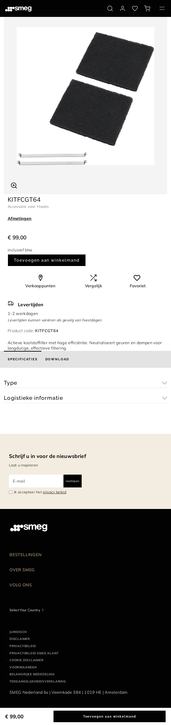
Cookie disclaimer (26, 660)
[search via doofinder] (110, 8)
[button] (14, 184)
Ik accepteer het (40, 492)
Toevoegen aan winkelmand (46, 260)
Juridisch (18, 632)
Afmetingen (19, 218)
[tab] (22, 359)
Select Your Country (24, 610)
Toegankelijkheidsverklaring (37, 681)
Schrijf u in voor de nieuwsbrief (47, 456)
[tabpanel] (85, 96)
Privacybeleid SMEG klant (34, 653)
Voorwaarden (23, 667)
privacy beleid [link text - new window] (54, 492)
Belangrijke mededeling (32, 674)
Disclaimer (19, 639)
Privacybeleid (22, 646)
